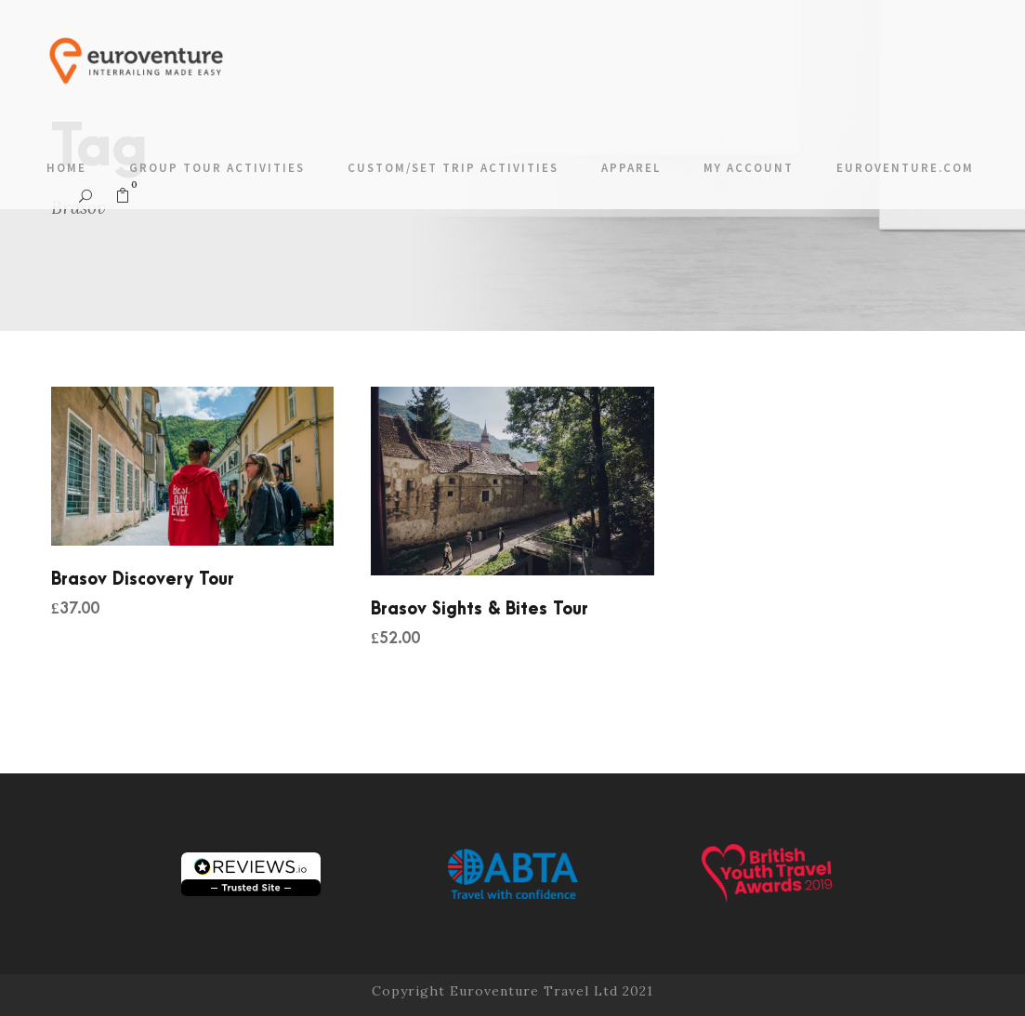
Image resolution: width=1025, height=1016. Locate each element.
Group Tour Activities (217, 168)
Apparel (631, 168)
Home (66, 168)
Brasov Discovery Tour (142, 579)
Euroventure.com (905, 168)
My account (748, 168)
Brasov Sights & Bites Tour (479, 609)
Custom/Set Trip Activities (453, 168)
